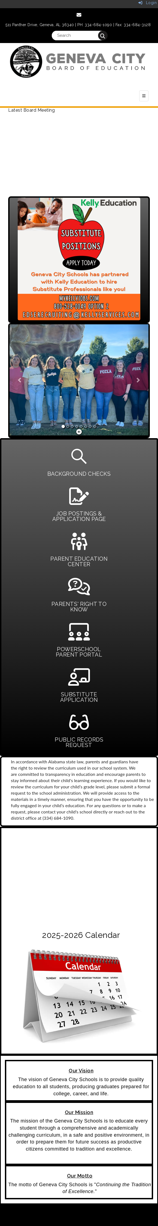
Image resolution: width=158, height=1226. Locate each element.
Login (147, 3)
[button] (20, 379)
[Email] (79, 15)
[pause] (79, 432)
